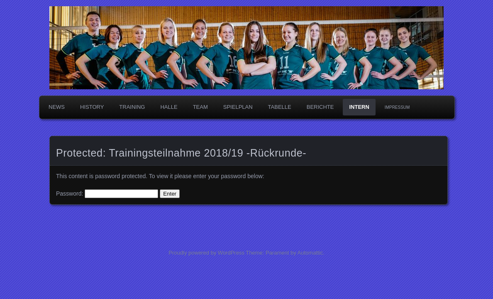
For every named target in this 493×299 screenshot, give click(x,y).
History (92, 107)
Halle (168, 107)
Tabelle (279, 107)
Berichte (320, 107)
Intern (359, 107)
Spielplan (238, 107)
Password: (107, 193)
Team (200, 107)
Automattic (310, 253)
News (57, 107)
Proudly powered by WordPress (206, 253)
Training (132, 107)
